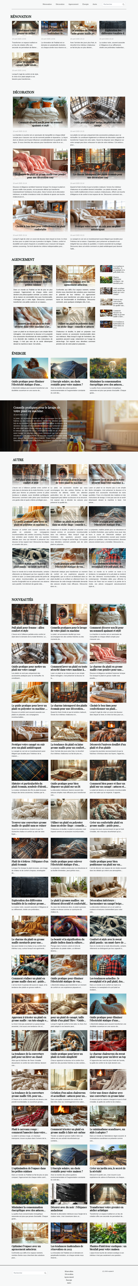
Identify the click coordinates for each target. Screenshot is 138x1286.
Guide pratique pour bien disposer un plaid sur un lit (65, 785)
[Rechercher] (113, 4)
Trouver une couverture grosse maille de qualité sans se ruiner (118, 303)
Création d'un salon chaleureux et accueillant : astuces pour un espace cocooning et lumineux (68, 1096)
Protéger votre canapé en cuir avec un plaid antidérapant (97, 228)
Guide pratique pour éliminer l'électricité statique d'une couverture (28, 384)
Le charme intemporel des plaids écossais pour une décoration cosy (97, 176)
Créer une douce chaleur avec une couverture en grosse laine (107, 1094)
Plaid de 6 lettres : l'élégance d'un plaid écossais (30, 863)
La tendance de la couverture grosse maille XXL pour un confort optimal (28, 1096)
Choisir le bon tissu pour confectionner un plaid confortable (40, 228)
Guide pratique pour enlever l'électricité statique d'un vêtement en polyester (107, 524)
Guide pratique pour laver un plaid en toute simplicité (67, 1055)
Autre (95, 4)
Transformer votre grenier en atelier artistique (25, 33)
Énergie (86, 4)
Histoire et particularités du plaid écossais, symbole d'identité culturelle (30, 786)
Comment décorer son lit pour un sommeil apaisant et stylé (40, 124)
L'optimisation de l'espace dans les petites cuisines (33, 283)
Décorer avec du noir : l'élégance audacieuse (69, 1209)
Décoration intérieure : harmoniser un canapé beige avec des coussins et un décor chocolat (106, 905)
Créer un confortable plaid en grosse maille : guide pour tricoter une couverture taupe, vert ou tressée (106, 827)
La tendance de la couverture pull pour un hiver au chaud (28, 1055)
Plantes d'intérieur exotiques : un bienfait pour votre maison (118, 281)
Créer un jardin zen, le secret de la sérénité (108, 1170)
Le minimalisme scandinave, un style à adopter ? (107, 1131)
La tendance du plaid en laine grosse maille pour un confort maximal (84, 33)
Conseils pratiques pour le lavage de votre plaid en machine (36, 409)
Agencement (73, 4)
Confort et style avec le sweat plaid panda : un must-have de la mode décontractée (31, 566)
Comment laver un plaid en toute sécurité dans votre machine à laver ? (33, 326)
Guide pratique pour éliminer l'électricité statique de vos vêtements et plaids (69, 566)
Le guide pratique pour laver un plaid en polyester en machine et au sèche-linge (31, 524)
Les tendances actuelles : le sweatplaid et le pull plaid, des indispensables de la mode (119, 271)
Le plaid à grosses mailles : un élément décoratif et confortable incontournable (69, 903)
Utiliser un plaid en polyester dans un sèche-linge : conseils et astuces (75, 325)
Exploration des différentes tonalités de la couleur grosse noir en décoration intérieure (113, 35)
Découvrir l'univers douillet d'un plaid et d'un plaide (108, 746)
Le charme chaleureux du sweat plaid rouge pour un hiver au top (108, 1055)
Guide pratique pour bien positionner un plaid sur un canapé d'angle (105, 864)
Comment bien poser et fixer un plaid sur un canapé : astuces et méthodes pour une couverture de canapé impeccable (107, 788)
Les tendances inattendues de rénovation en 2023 (55, 33)
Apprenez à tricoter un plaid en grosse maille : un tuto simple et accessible (29, 1020)
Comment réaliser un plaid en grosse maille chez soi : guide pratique (28, 981)
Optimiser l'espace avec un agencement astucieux (75, 283)
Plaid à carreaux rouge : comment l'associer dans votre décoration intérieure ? (28, 1132)
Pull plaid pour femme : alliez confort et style (31, 481)
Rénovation (47, 4)
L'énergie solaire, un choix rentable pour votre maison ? (67, 383)
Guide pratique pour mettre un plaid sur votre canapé (98, 124)
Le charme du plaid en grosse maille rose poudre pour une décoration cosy (40, 176)
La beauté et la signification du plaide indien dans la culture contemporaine (67, 942)
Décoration (60, 4)
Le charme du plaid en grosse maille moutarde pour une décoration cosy (28, 942)
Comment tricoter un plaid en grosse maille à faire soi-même (119, 315)
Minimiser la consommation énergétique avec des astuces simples (106, 384)
